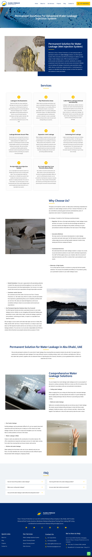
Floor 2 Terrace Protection (23, 323)
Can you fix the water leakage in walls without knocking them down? (23, 492)
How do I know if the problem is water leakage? (19, 481)
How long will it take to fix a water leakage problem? (61, 481)
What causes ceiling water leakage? (16, 487)
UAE (13, 323)
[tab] (25, 481)
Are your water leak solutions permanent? (59, 487)
